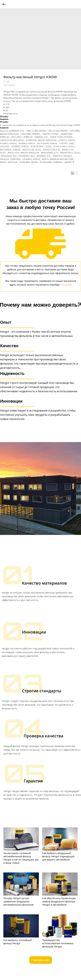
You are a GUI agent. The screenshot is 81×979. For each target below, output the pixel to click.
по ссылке (66, 284)
